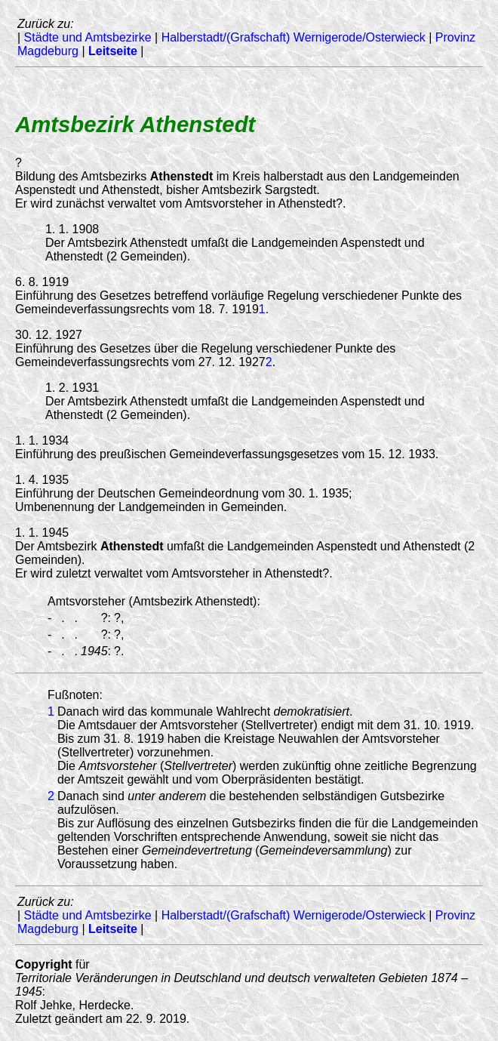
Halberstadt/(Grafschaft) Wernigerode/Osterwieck (293, 37)
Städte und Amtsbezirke (88, 37)
